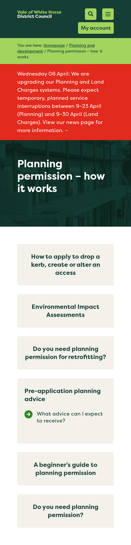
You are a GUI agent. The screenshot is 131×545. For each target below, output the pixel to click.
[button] (108, 14)
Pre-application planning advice (62, 395)
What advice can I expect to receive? (70, 417)
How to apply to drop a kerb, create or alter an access (65, 264)
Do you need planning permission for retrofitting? (65, 353)
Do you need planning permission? (65, 511)
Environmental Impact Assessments (65, 310)
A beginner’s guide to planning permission (65, 469)
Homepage (54, 45)
